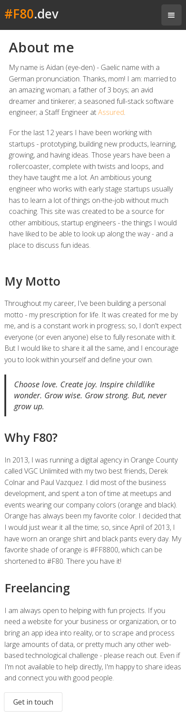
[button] (171, 15)
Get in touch (33, 702)
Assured (111, 112)
